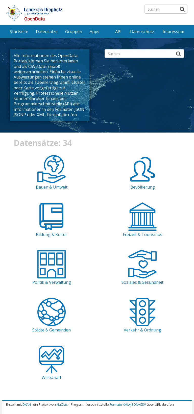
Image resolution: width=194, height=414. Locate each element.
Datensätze (47, 31)
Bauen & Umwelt (51, 187)
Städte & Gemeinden (51, 330)
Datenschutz (142, 31)
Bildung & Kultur (51, 234)
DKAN (26, 404)
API (118, 31)
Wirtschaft (51, 377)
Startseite (19, 31)
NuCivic (62, 404)
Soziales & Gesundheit (142, 282)
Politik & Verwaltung (51, 282)
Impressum (173, 31)
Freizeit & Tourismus (142, 234)
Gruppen (73, 31)
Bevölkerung (142, 187)
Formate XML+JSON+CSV (128, 404)
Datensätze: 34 (43, 142)
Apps (94, 31)
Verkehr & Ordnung (142, 330)
